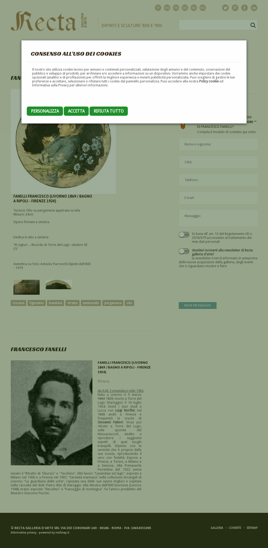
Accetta (76, 111)
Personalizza (45, 111)
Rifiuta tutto (109, 111)
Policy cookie (209, 81)
